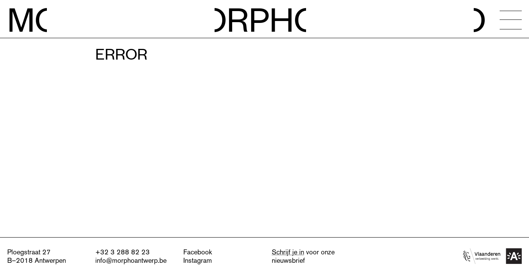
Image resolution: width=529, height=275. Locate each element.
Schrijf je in (288, 252)
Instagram (197, 260)
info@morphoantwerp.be (131, 260)
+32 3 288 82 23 (122, 252)
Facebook (197, 252)
